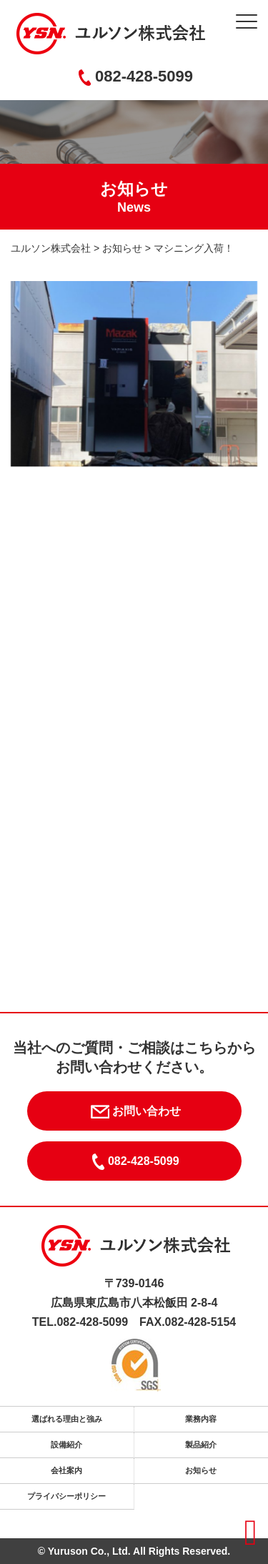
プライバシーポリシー (66, 1496)
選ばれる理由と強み (66, 1419)
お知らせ (201, 1470)
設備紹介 (66, 1444)
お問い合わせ (134, 1111)
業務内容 (201, 1419)
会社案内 (66, 1470)
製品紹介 (201, 1444)
